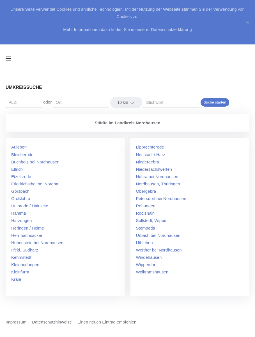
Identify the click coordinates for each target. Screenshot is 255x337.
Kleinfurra (20, 271)
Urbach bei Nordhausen (158, 235)
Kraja (16, 279)
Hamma (18, 213)
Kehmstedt (21, 257)
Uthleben (144, 242)
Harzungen (21, 220)
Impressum (16, 322)
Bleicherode (22, 154)
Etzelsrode (21, 176)
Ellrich (17, 169)
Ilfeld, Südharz (24, 250)
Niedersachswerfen (154, 169)
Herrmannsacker (26, 235)
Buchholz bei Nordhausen (35, 161)
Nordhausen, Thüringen (158, 183)
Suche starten (215, 102)
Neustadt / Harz (150, 154)
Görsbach (20, 191)
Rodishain (145, 213)
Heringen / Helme (27, 228)
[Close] (247, 22)
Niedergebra (147, 161)
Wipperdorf (146, 264)
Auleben (19, 147)
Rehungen (145, 205)
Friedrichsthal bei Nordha (34, 183)
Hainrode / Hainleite (29, 205)
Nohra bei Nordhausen (157, 176)
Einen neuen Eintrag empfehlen (106, 322)
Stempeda (145, 228)
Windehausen (149, 257)
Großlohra (20, 198)
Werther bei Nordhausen (159, 250)
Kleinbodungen (25, 264)
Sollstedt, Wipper (152, 220)
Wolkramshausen (152, 271)
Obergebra (146, 191)
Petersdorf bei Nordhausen (161, 198)
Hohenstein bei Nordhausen (37, 242)
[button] (8, 58)
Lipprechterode (150, 147)
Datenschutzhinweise (52, 322)
